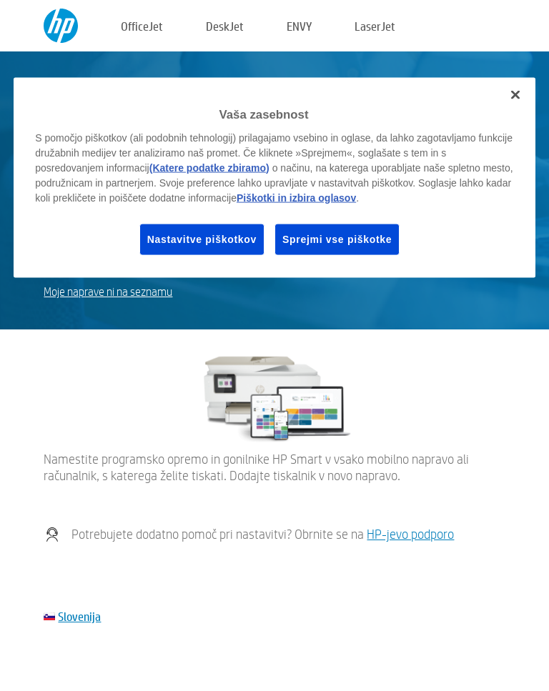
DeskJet (225, 26)
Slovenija (79, 616)
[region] (274, 178)
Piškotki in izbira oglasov (296, 197)
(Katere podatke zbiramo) (209, 167)
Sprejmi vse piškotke (337, 238)
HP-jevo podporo (410, 534)
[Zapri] (515, 95)
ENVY (299, 26)
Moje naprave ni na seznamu (108, 291)
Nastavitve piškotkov (202, 238)
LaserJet (375, 26)
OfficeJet (142, 26)
